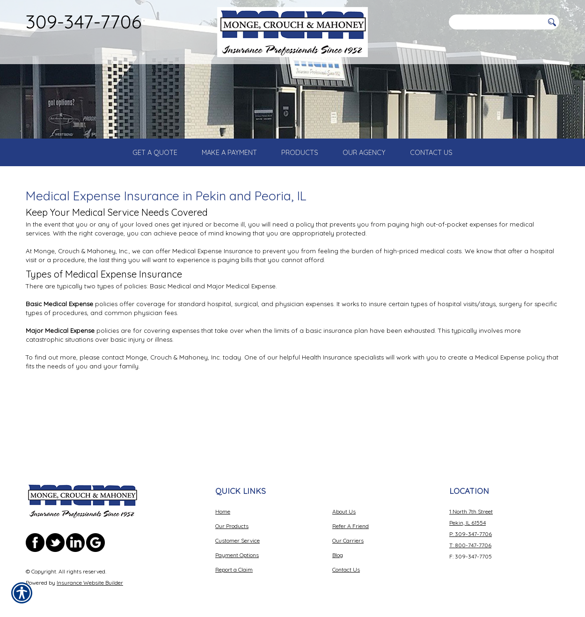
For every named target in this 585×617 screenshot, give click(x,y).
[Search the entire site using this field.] (496, 22)
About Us (344, 504)
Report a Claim (234, 562)
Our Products (232, 519)
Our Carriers (348, 533)
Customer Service (237, 533)
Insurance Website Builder (90, 576)
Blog (337, 548)
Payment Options (237, 548)
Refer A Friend (350, 519)
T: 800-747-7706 (470, 538)
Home (222, 504)
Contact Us (346, 562)
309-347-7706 (83, 21)
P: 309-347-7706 (470, 527)
